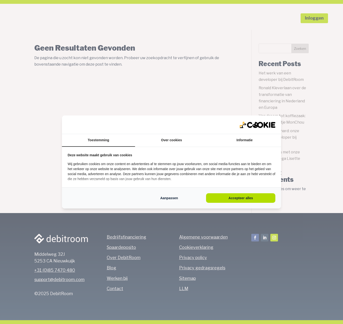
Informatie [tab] (245, 140)
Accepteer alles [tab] (240, 198)
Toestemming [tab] (98, 140)
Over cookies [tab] (171, 140)
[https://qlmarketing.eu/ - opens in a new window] (257, 124)
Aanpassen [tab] (169, 198)
